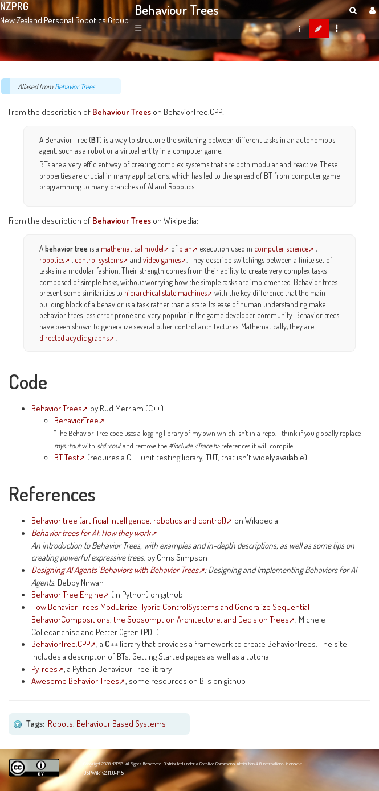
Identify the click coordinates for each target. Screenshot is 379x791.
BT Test (66, 457)
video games (162, 260)
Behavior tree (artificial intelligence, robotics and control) (128, 520)
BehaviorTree (76, 420)
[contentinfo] (299, 28)
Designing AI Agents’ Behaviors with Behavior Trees (114, 569)
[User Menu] (371, 10)
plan (185, 248)
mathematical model (132, 248)
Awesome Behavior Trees (75, 680)
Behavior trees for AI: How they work (90, 532)
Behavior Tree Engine (67, 594)
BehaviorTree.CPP (60, 643)
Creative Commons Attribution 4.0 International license (249, 763)
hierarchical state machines (165, 293)
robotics (51, 260)
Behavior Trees (75, 86)
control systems (99, 260)
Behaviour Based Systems (121, 723)
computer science (281, 248)
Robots (60, 723)
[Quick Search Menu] (353, 10)
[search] (353, 10)
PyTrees (44, 668)
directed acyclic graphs (74, 338)
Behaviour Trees (177, 10)
